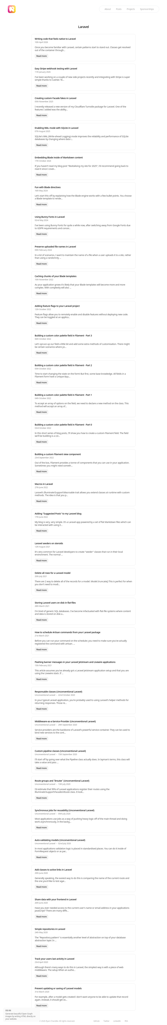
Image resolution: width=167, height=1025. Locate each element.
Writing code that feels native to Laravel (55, 38)
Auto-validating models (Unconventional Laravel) (60, 840)
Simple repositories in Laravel (50, 929)
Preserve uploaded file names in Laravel (55, 246)
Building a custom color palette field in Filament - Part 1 (63, 394)
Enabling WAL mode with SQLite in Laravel (56, 127)
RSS (126, 1021)
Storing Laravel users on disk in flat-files (55, 602)
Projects (131, 9)
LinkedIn (117, 1021)
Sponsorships (147, 9)
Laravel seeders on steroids (49, 543)
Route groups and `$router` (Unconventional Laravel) (62, 780)
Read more (41, 55)
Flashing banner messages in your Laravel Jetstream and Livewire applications (75, 662)
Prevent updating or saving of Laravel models (58, 988)
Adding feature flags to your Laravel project (57, 305)
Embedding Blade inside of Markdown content (59, 157)
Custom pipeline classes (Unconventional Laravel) (60, 750)
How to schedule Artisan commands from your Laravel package (67, 632)
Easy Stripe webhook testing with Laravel (56, 68)
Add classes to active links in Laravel (53, 869)
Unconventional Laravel (45, 695)
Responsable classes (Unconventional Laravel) (58, 691)
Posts (118, 9)
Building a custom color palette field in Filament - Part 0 (63, 424)
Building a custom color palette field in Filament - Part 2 (63, 365)
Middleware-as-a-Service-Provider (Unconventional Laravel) (65, 721)
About (108, 9)
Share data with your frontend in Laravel (55, 899)
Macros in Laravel (44, 484)
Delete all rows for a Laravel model (52, 572)
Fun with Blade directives (48, 187)
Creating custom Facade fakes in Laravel (55, 98)
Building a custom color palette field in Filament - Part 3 (63, 335)
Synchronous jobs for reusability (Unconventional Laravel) (64, 810)
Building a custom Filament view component (58, 454)
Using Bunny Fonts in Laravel (50, 216)
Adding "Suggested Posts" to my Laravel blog (58, 513)
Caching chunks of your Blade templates (55, 276)
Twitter (106, 1021)
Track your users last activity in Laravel (54, 958)
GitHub (96, 1021)
